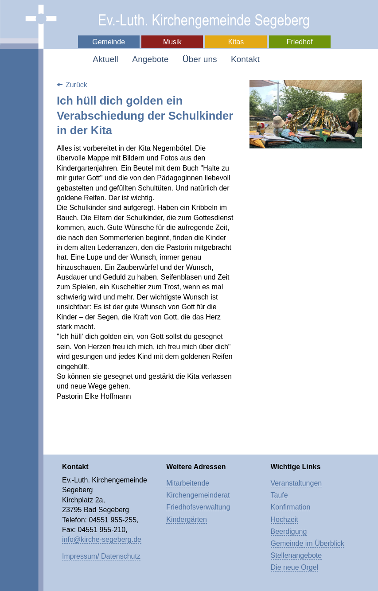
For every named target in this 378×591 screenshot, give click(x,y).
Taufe (279, 495)
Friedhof (300, 42)
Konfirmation (291, 507)
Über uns (200, 59)
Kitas (236, 42)
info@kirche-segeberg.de (101, 539)
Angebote (150, 59)
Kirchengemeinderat (198, 495)
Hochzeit (284, 519)
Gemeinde (108, 42)
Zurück (76, 85)
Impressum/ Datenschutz (101, 556)
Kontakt (245, 59)
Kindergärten (186, 519)
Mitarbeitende (187, 483)
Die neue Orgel (295, 567)
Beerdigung (289, 531)
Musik (172, 42)
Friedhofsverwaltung (198, 507)
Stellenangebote (296, 555)
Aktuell (105, 59)
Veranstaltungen (296, 483)
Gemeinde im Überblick (307, 543)
